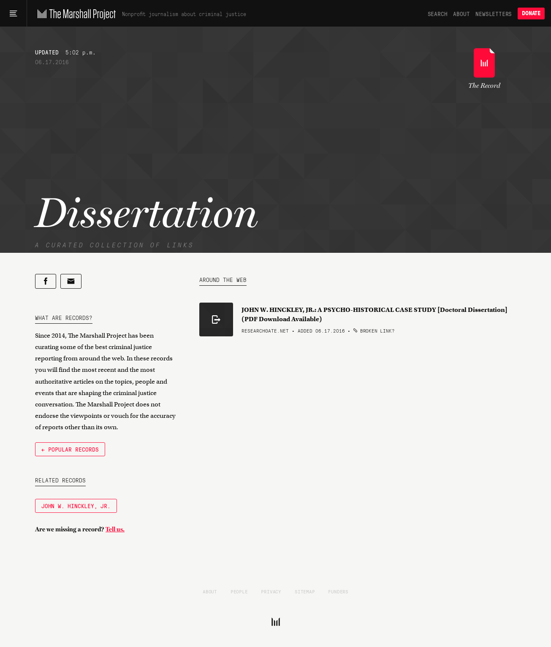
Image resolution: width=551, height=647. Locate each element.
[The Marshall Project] (74, 13)
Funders (338, 591)
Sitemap (305, 591)
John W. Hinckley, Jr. (76, 505)
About (461, 13)
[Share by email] (70, 281)
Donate (531, 13)
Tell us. (115, 529)
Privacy (271, 591)
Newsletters (493, 13)
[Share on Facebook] (45, 281)
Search (438, 13)
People (239, 591)
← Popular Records (70, 449)
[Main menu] (13, 13)
